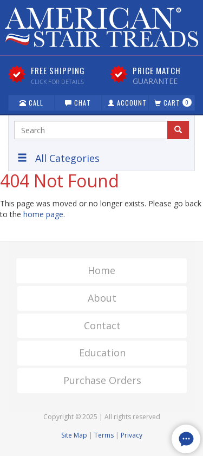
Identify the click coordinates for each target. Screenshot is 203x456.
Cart (173, 102)
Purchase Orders (102, 380)
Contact (102, 325)
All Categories (58, 158)
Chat (78, 102)
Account (127, 102)
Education (102, 352)
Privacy (131, 435)
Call (31, 102)
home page (43, 214)
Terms (104, 435)
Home (101, 270)
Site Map (74, 435)
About (102, 297)
